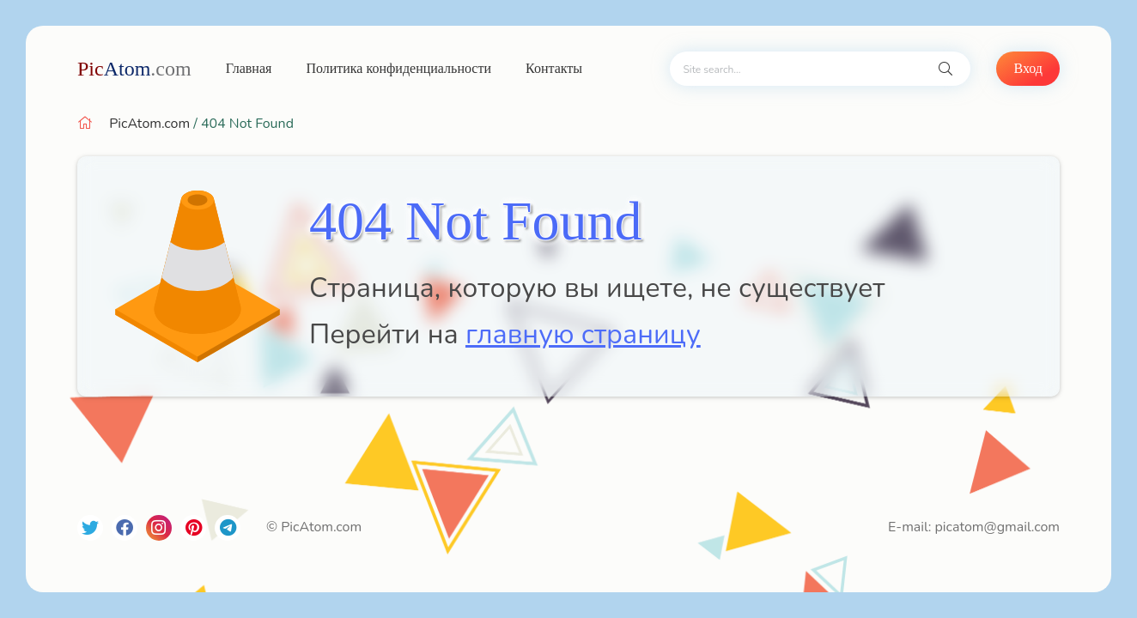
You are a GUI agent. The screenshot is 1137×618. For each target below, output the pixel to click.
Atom (134, 69)
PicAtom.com (149, 123)
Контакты (554, 68)
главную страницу (583, 334)
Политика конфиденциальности (398, 68)
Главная (249, 68)
